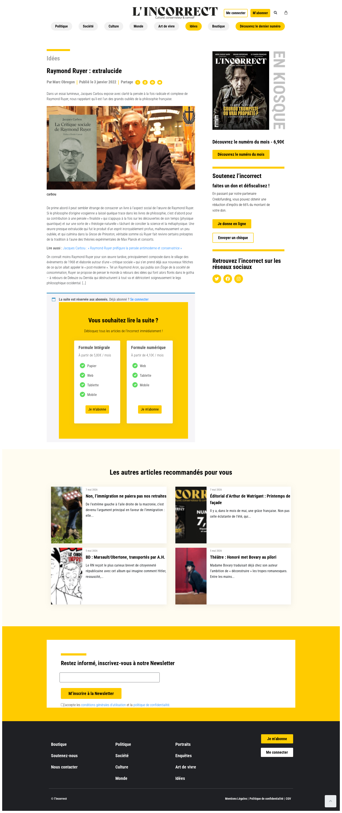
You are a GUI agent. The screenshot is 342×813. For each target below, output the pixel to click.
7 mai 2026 (91, 489)
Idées (193, 26)
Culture (114, 26)
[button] (275, 13)
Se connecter (139, 299)
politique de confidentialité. (151, 705)
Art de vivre (166, 26)
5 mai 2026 (91, 550)
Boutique (218, 26)
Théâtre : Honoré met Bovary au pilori (243, 557)
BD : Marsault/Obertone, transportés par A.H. (125, 557)
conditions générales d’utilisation (103, 705)
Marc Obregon (64, 82)
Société (88, 26)
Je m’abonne (97, 409)
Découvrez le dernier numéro (260, 26)
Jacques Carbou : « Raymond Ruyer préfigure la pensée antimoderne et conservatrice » (122, 248)
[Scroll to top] (330, 801)
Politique (61, 26)
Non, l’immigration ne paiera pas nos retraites (126, 496)
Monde (138, 26)
